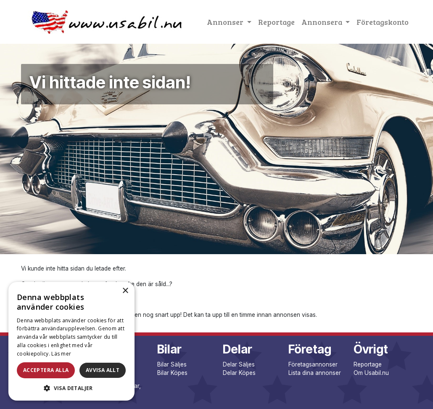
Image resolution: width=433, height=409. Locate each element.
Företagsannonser (313, 364)
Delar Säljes (239, 364)
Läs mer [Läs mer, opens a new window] (61, 353)
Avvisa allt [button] (102, 370)
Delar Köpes (239, 372)
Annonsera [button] (322, 22)
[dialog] (71, 341)
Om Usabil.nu (371, 372)
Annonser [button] (226, 22)
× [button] (125, 291)
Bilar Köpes (172, 372)
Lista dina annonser (314, 372)
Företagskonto (382, 22)
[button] (71, 388)
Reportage (276, 22)
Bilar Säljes (172, 364)
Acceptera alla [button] (46, 370)
